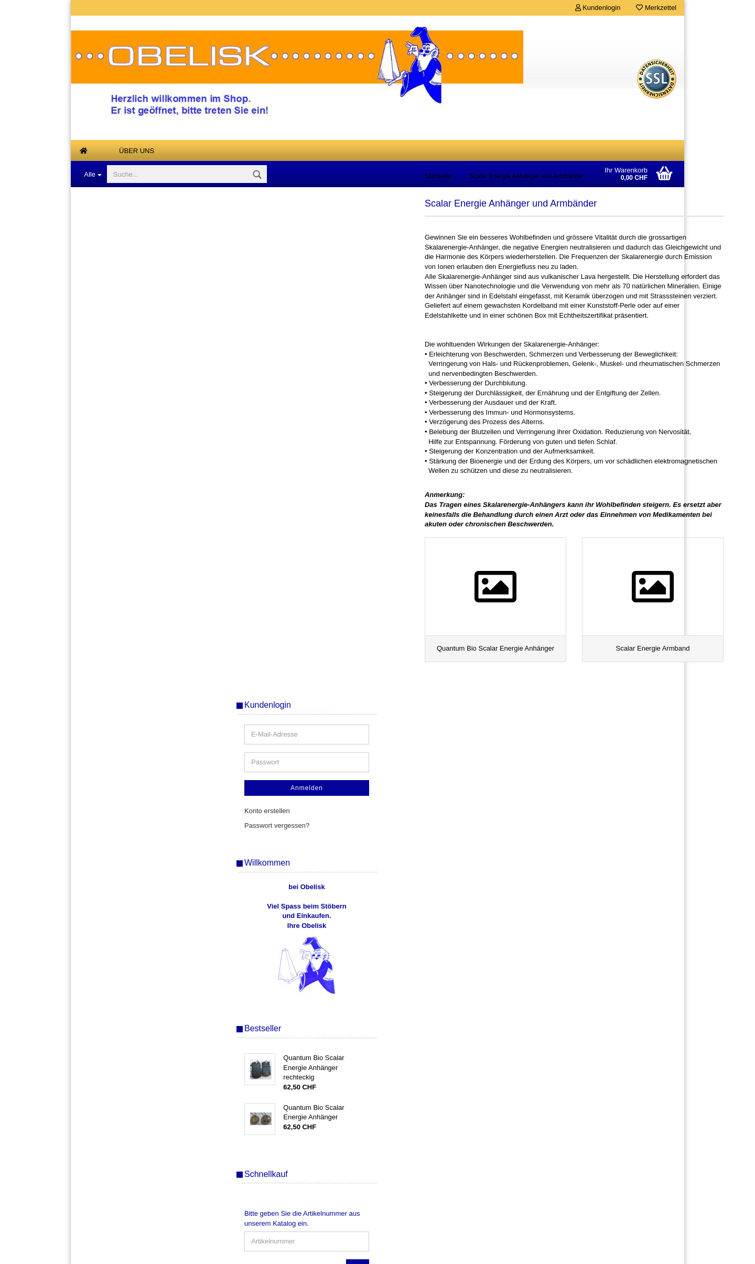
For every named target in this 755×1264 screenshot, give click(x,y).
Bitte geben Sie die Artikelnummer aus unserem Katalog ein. (601, 725)
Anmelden (605, 294)
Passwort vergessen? (575, 332)
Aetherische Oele (113, 268)
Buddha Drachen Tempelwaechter (138, 330)
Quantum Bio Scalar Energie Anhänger (138, 621)
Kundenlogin (598, 8)
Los (656, 773)
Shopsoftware (294, 1251)
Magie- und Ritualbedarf (123, 475)
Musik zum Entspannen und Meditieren (129, 543)
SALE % (240, 1175)
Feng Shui (102, 434)
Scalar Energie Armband (132, 641)
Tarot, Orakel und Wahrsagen (131, 659)
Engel (95, 413)
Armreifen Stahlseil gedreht (128, 309)
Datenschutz (100, 1159)
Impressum (97, 1175)
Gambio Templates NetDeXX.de (433, 1251)
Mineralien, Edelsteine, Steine (132, 496)
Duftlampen (104, 371)
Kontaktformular (105, 1190)
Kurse (96, 721)
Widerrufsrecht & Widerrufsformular (134, 1143)
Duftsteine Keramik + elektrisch (134, 392)
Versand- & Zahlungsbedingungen (132, 1112)
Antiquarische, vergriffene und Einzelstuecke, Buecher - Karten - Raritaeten (138, 216)
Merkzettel (656, 8)
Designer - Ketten (113, 351)
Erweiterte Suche (605, 905)
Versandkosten (428, 1235)
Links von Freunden (117, 742)
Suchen (606, 881)
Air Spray (101, 247)
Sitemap (555, 974)
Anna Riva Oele (111, 289)
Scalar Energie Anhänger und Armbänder (131, 593)
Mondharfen (105, 517)
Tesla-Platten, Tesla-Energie (129, 700)
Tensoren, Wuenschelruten (127, 680)
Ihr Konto (241, 1190)
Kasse (237, 1159)
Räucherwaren (109, 568)
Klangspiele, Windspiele (123, 454)
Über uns (136, 151)
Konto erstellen (566, 317)
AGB (87, 1127)
